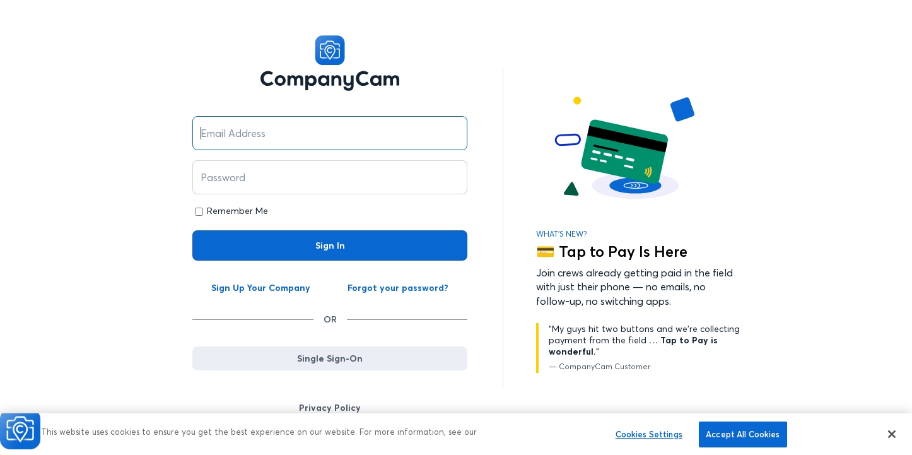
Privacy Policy (330, 407)
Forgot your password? (398, 287)
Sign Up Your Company (260, 287)
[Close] (892, 437)
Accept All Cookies (743, 437)
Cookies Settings (649, 437)
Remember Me (237, 211)
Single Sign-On (330, 358)
